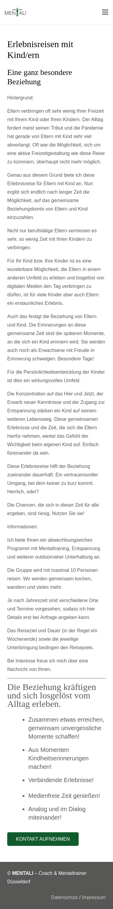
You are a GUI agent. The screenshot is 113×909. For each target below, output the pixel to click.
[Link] (15, 12)
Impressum (94, 897)
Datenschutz (64, 897)
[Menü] (105, 12)
